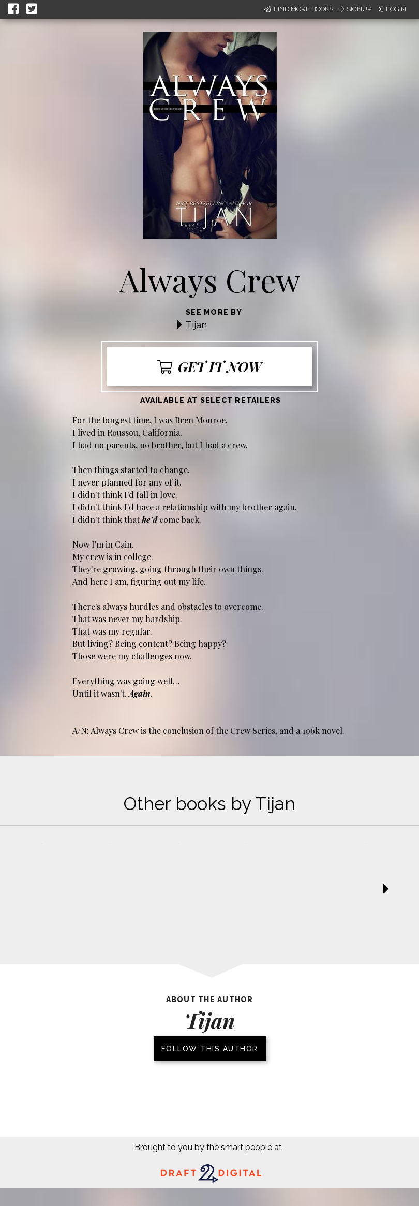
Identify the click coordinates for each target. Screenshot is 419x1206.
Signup (354, 9)
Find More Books (298, 9)
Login (391, 9)
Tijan (196, 324)
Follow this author (209, 1049)
